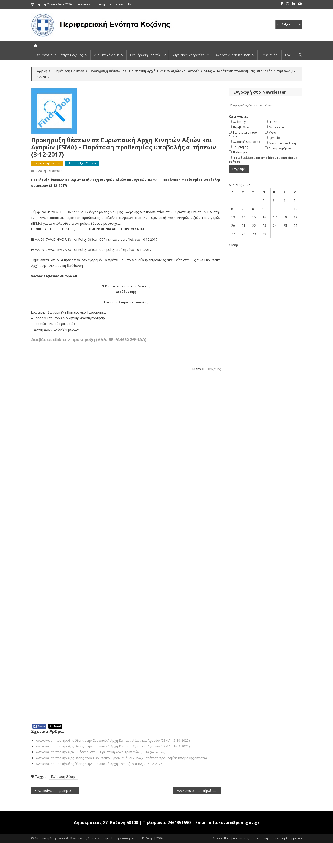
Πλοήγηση (261, 838)
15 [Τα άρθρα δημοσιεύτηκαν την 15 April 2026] (254, 217)
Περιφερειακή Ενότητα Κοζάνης (59, 55)
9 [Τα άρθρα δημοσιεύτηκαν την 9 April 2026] (263, 209)
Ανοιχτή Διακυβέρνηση (233, 55)
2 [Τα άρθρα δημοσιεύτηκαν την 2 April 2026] (263, 200)
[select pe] (288, 24)
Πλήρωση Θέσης (63, 776)
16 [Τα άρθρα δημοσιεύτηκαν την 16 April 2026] (264, 217)
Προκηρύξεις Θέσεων (82, 163)
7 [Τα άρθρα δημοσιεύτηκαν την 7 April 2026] (243, 209)
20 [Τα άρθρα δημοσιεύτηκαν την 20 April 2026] (233, 225)
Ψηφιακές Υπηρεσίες (189, 55)
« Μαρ (233, 245)
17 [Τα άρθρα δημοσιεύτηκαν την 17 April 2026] (275, 217)
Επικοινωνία (85, 4)
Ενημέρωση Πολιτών (145, 55)
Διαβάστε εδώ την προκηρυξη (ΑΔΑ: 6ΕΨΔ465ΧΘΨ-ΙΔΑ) (88, 339)
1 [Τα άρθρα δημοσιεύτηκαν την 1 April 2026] (253, 200)
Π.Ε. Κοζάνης (211, 369)
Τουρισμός (269, 55)
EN (130, 4)
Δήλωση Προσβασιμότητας (231, 838)
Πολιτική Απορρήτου (288, 838)
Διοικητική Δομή (106, 55)
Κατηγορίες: (239, 116)
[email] (265, 105)
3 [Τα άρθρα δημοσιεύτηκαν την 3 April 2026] (274, 200)
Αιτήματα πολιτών (110, 4)
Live (288, 55)
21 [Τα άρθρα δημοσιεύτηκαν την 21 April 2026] (243, 225)
